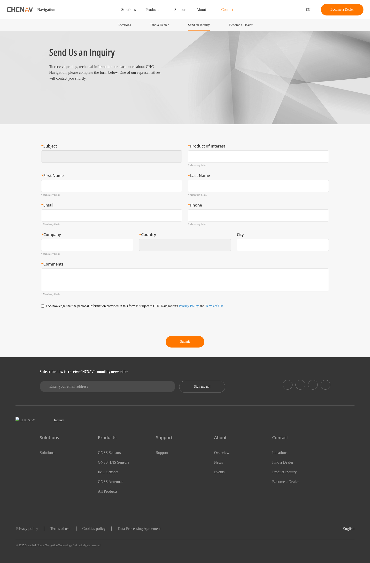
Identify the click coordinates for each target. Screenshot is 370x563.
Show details (24, 553)
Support (179, 9)
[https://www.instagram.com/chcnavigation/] (312, 384)
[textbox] (109, 157)
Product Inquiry (286, 472)
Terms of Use (243, 306)
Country (147, 234)
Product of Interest (206, 146)
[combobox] (111, 156)
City (240, 234)
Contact (230, 9)
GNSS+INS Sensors (115, 462)
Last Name (199, 175)
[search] (284, 10)
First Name (52, 175)
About (202, 9)
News (219, 462)
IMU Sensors (109, 472)
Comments (52, 264)
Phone (195, 205)
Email (47, 205)
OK (329, 524)
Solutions (121, 9)
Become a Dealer (340, 9)
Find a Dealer (156, 25)
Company (51, 234)
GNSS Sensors (111, 452)
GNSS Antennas (112, 481)
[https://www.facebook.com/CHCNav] (300, 384)
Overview (222, 452)
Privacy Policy (214, 306)
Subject (49, 146)
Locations (118, 25)
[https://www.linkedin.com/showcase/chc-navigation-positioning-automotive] (287, 384)
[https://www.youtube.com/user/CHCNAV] (325, 384)
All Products (109, 491)
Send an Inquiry (199, 25)
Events (220, 472)
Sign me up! (203, 386)
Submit (185, 341)
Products (148, 9)
